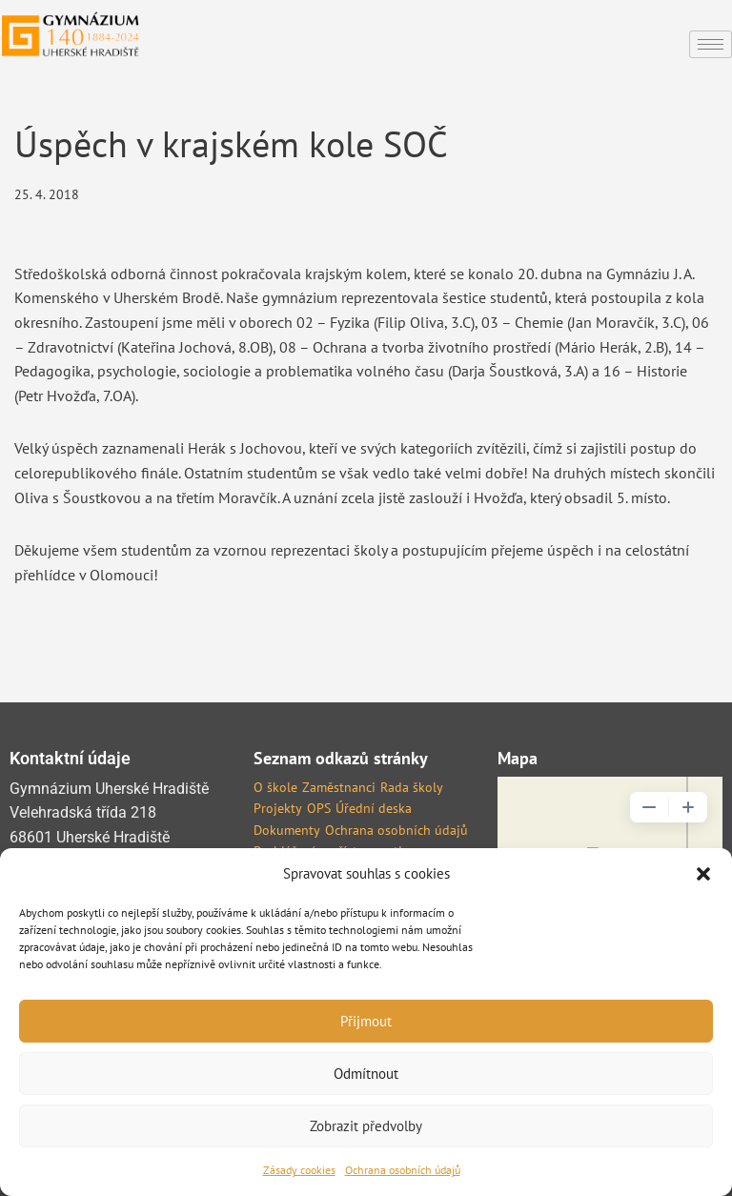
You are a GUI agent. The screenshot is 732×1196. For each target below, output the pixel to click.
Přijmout (366, 1021)
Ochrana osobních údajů (402, 1170)
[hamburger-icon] (710, 44)
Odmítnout (366, 1073)
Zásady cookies (299, 1170)
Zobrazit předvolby (366, 1126)
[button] (703, 873)
